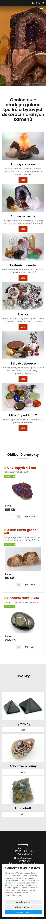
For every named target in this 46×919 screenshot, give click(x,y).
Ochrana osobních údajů (23, 917)
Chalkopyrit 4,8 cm (21, 468)
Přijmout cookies (23, 912)
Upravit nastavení (23, 902)
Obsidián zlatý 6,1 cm (23, 598)
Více (23, 179)
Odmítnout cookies (23, 907)
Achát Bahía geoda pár (20, 531)
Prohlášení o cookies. (14, 895)
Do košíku (30, 516)
